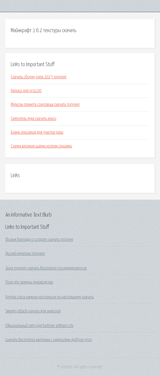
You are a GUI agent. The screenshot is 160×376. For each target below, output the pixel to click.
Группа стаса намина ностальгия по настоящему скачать (49, 297)
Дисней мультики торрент (25, 253)
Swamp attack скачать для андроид (33, 311)
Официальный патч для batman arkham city (39, 326)
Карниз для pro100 (26, 91)
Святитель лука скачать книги (33, 118)
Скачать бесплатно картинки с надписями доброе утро (48, 340)
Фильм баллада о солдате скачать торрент (39, 239)
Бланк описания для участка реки (37, 132)
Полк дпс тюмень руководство (29, 282)
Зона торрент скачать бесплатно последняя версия (46, 268)
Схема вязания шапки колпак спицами (41, 146)
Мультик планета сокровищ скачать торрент (45, 104)
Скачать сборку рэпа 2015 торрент (39, 77)
